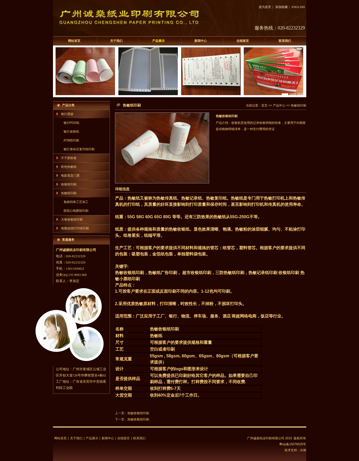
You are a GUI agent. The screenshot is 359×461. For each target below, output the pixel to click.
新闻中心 (200, 41)
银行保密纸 (71, 131)
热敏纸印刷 (69, 193)
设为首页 (265, 7)
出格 (303, 450)
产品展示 (158, 41)
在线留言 (242, 41)
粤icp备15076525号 (292, 444)
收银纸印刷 (69, 184)
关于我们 (116, 41)
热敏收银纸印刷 (138, 413)
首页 (264, 105)
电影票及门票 (70, 175)
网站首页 (74, 41)
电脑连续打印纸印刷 (75, 228)
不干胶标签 (69, 158)
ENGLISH (298, 7)
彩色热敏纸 (69, 167)
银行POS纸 (71, 123)
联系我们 (285, 41)
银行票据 (67, 114)
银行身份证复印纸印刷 (79, 149)
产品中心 (279, 105)
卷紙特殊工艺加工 (76, 202)
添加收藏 (281, 7)
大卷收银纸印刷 (72, 219)
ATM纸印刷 (71, 140)
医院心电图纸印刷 (76, 211)
